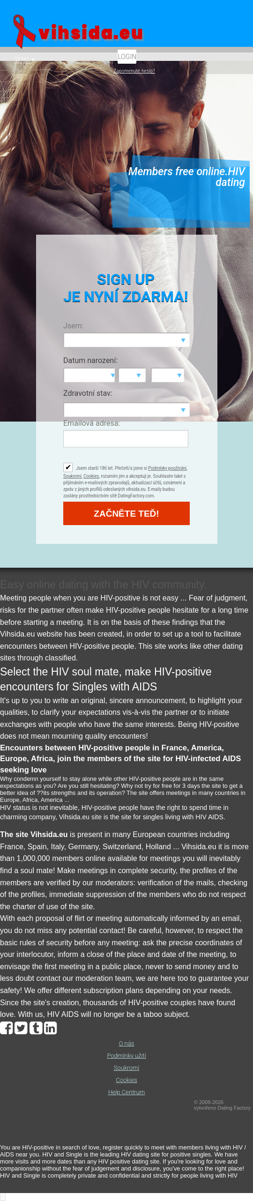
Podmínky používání (167, 468)
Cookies (91, 476)
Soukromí (72, 476)
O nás (126, 1043)
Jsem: (73, 325)
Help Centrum (126, 1092)
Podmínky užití (126, 1055)
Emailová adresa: (91, 423)
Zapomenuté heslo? (134, 71)
